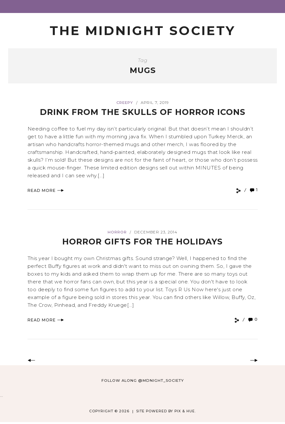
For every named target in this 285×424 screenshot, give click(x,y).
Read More (46, 190)
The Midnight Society (142, 30)
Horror (117, 232)
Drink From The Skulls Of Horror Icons (142, 112)
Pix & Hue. (185, 411)
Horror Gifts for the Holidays (142, 241)
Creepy (124, 102)
